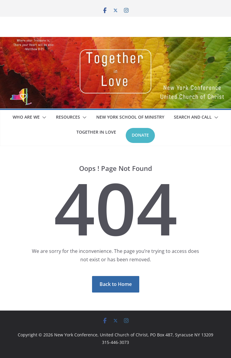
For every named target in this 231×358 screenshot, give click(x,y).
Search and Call (193, 117)
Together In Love (96, 132)
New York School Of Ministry (130, 117)
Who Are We (26, 117)
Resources (68, 117)
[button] (43, 117)
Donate (140, 135)
